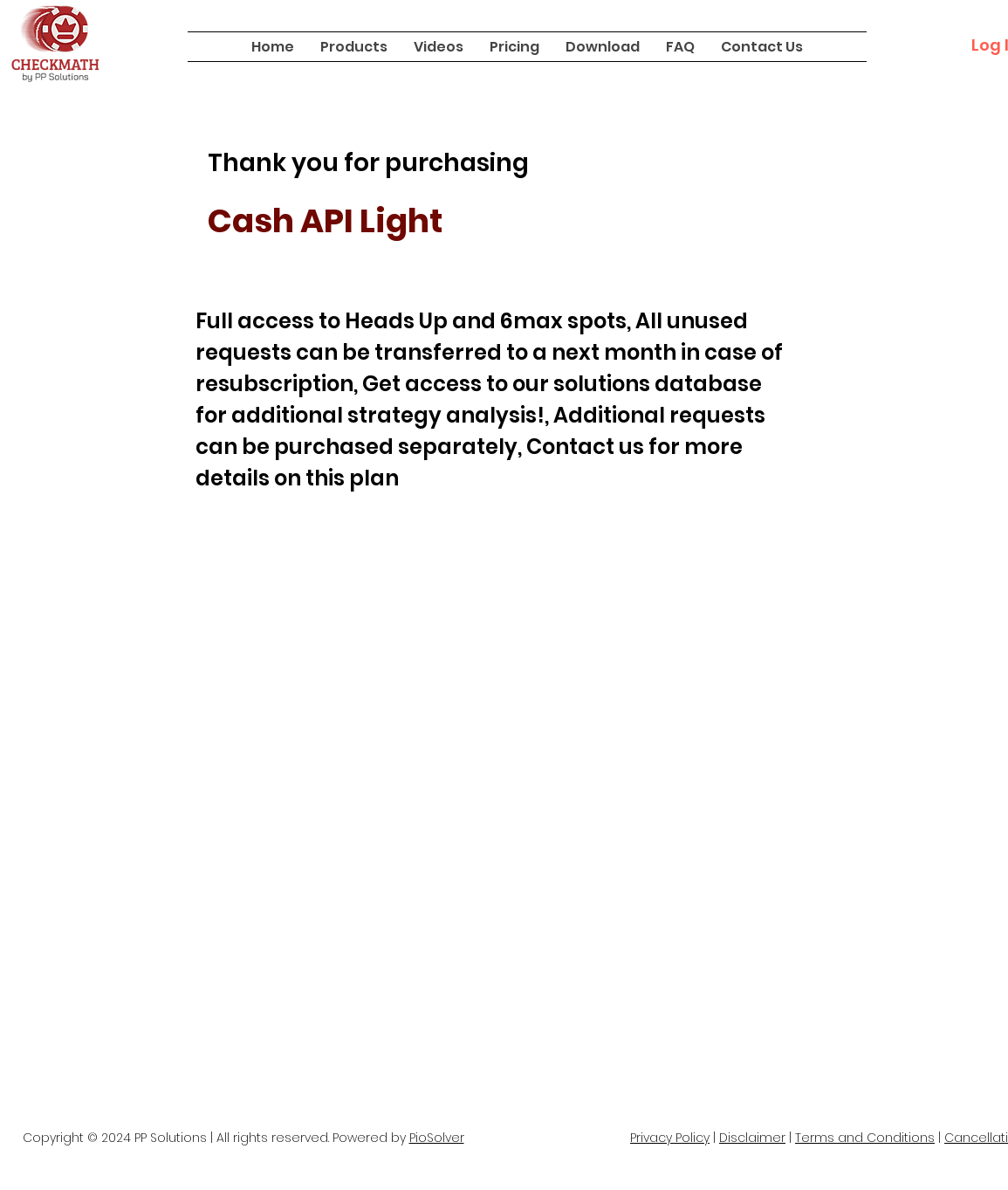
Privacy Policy (670, 1137)
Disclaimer (752, 1137)
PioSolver (436, 1137)
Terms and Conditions (865, 1137)
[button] (354, 46)
